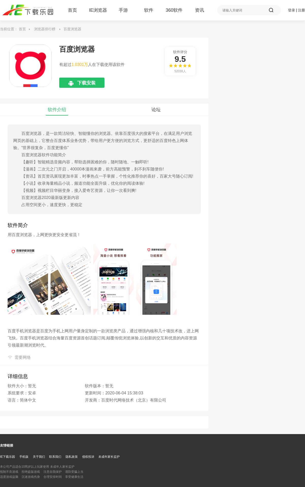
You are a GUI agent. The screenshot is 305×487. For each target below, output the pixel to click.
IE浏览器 (98, 10)
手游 (123, 10)
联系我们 (55, 457)
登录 (291, 10)
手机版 (23, 457)
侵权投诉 (88, 457)
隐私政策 (72, 457)
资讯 (199, 10)
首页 (72, 10)
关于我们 (39, 457)
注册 (301, 10)
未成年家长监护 (109, 457)
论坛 (156, 109)
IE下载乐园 (7, 457)
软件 (148, 10)
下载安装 (82, 84)
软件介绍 (57, 109)
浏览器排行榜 (44, 29)
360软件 (174, 10)
